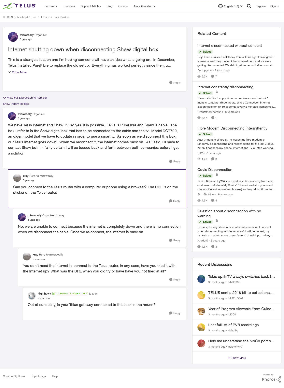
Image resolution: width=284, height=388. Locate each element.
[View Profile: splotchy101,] (201, 343)
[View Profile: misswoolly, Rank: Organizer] (13, 37)
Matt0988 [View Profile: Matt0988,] (234, 282)
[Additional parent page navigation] (34, 17)
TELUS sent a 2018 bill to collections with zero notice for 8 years (239, 292)
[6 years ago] (225, 194)
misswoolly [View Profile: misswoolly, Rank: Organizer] (27, 34)
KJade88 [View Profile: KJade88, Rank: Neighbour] (202, 240)
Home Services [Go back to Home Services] (61, 17)
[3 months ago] (216, 282)
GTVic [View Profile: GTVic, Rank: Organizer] (201, 153)
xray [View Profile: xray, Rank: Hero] (25, 175)
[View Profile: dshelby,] (201, 327)
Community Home (14, 376)
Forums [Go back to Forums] (45, 17)
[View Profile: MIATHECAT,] (201, 295)
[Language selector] (230, 6)
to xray (60, 215)
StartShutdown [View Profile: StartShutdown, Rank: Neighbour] (206, 194)
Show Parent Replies (16, 103)
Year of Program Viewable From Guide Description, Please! (239, 309)
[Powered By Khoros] (271, 378)
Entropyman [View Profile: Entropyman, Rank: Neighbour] (205, 70)
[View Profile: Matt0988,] (201, 279)
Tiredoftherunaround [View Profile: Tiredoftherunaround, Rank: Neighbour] (210, 111)
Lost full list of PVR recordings (233, 325)
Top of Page (38, 376)
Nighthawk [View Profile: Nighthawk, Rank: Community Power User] (44, 293)
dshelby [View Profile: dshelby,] (233, 330)
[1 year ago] (213, 153)
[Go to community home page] (20, 6)
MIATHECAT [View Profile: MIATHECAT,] (235, 298)
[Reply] (174, 82)
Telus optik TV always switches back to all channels (240, 276)
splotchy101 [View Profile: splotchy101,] (236, 346)
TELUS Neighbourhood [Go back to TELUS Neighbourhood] (15, 17)
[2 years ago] (221, 70)
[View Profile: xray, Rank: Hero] (17, 178)
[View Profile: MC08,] (201, 311)
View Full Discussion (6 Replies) (25, 97)
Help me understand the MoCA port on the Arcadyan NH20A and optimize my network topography (240, 341)
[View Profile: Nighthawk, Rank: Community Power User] (32, 296)
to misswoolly (44, 175)
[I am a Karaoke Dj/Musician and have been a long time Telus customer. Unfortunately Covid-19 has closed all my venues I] (236, 185)
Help (55, 376)
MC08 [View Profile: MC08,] (232, 314)
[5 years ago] (232, 111)
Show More (17, 72)
